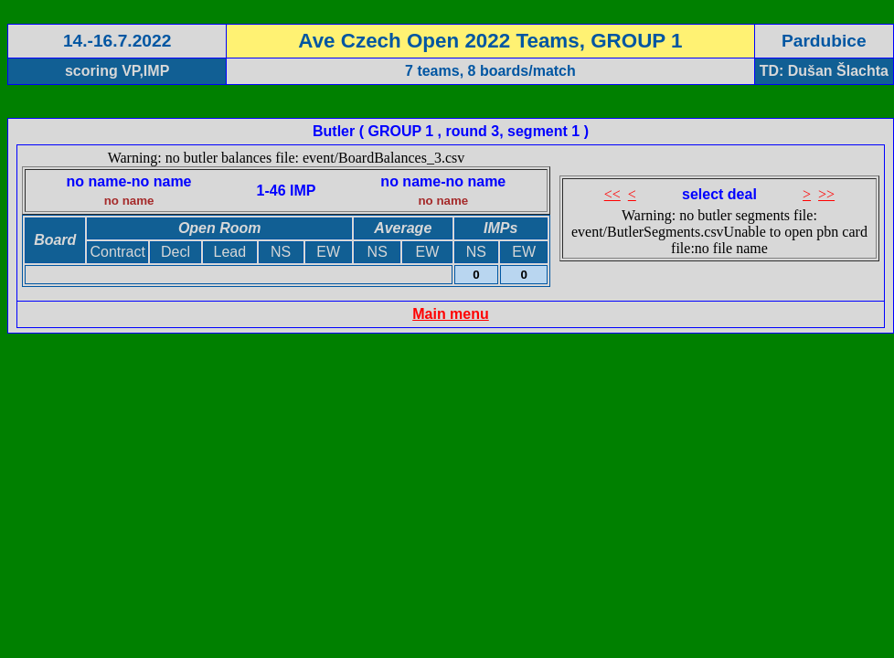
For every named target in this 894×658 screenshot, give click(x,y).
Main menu (450, 314)
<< (612, 194)
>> (826, 194)
